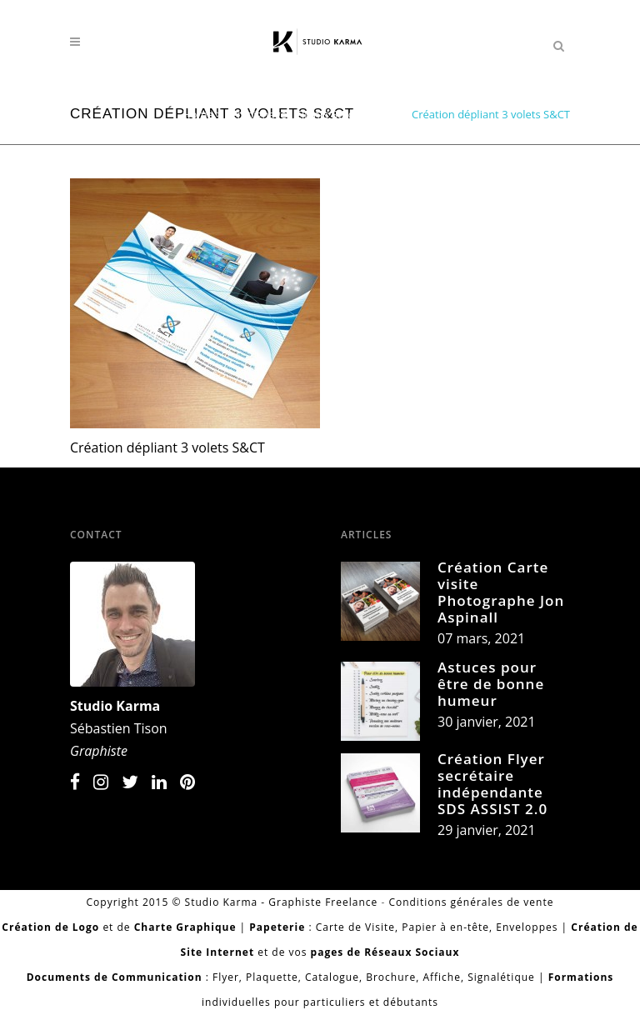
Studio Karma (115, 706)
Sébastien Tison (119, 728)
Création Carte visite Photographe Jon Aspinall (501, 592)
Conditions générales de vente (470, 902)
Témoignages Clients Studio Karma (312, 114)
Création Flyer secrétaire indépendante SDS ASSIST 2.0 (493, 783)
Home (197, 114)
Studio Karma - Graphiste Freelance (281, 902)
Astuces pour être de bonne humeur (491, 684)
